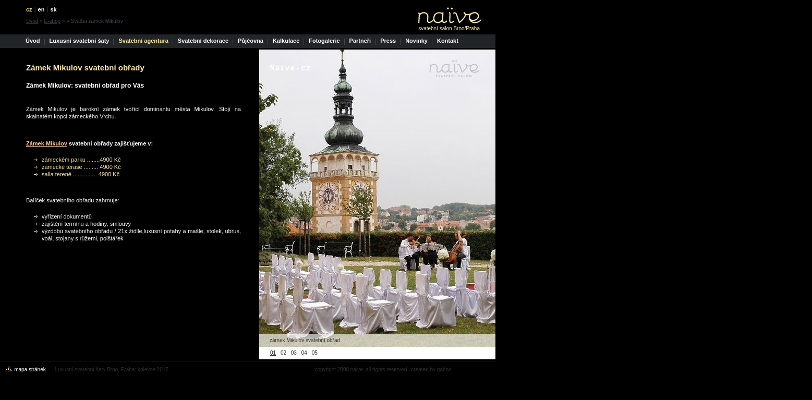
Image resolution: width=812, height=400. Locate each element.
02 (283, 353)
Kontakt (447, 41)
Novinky (416, 41)
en (41, 9)
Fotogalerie (324, 41)
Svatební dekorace (203, 41)
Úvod (32, 21)
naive (356, 369)
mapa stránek (30, 369)
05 (315, 353)
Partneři (360, 41)
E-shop (52, 21)
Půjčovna (250, 41)
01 (273, 353)
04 (304, 353)
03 (294, 353)
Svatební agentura (143, 41)
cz (29, 9)
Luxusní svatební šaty (80, 41)
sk (53, 9)
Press (388, 41)
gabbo (444, 369)
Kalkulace (286, 41)
